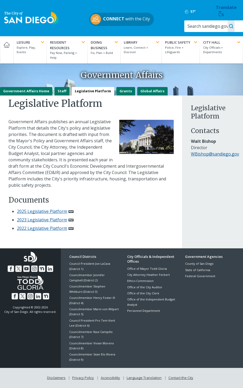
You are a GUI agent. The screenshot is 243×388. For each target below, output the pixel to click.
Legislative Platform (93, 91)
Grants (126, 91)
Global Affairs (152, 91)
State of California (197, 270)
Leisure (31, 42)
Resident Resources (68, 45)
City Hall (222, 42)
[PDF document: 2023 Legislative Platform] (45, 220)
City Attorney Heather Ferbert (148, 275)
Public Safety (181, 42)
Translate (226, 10)
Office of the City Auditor (144, 287)
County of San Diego (199, 264)
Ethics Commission (140, 281)
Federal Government (200, 276)
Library (142, 42)
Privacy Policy (83, 377)
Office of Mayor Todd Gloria (147, 269)
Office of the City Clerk (143, 293)
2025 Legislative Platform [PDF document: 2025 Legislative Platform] (42, 211)
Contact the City (180, 377)
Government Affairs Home (26, 91)
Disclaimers (56, 377)
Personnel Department (143, 311)
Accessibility (110, 377)
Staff (62, 91)
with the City (120, 19)
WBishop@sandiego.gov (215, 154)
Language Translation (144, 377)
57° (190, 11)
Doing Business (105, 45)
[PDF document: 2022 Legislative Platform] (45, 228)
